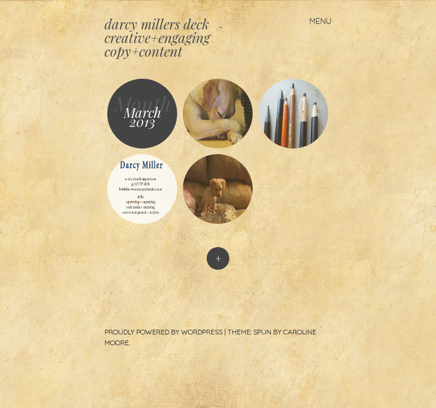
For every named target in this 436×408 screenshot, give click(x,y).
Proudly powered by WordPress (163, 332)
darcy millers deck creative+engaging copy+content (157, 37)
